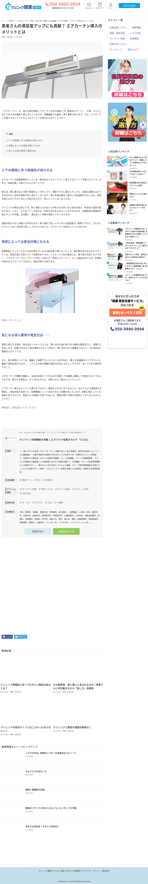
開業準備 (136, 27)
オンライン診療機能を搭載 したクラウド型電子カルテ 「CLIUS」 (55, 439)
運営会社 (106, 870)
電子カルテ (133, 50)
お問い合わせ (66, 870)
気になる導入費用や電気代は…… (24, 150)
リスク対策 (135, 33)
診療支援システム (118, 27)
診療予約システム (118, 44)
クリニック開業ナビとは (48, 870)
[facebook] (7, 638)
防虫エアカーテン (10, 320)
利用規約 (77, 870)
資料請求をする (66, 532)
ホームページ (116, 50)
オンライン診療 (117, 39)
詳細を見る (37, 532)
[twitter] (20, 638)
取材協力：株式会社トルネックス (18, 407)
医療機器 (134, 39)
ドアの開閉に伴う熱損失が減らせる (25, 140)
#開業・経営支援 (7, 37)
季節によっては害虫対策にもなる (24, 145)
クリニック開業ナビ (9, 21)
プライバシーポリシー (91, 870)
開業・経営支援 (36, 21)
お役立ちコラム (23, 21)
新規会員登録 (129, 5)
